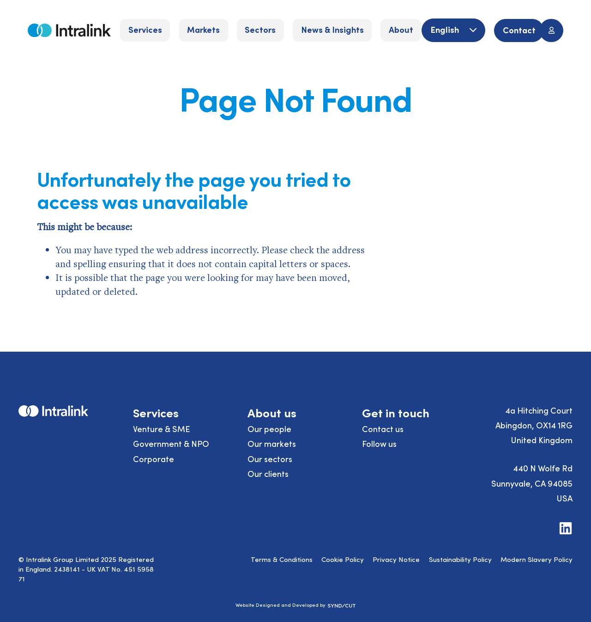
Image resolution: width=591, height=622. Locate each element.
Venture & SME (161, 428)
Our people (269, 428)
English (445, 29)
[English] (453, 30)
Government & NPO (171, 443)
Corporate (153, 458)
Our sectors (269, 458)
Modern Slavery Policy (537, 559)
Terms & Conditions (282, 559)
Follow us (379, 443)
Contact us (383, 428)
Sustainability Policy (460, 559)
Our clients (268, 473)
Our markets (271, 443)
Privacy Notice (396, 559)
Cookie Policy (342, 559)
